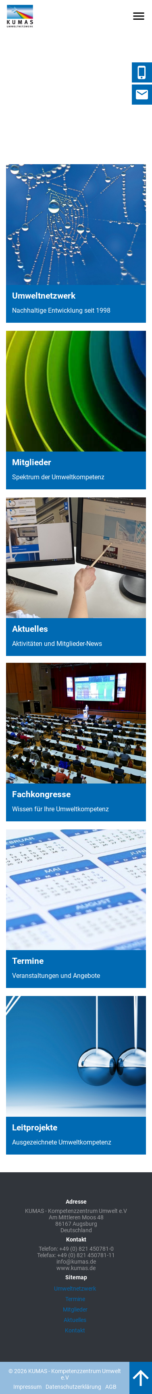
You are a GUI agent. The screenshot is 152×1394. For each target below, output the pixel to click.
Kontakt (75, 1330)
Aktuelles (75, 1320)
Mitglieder (75, 1309)
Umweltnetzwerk (75, 1288)
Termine (75, 1299)
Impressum (27, 1387)
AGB (111, 1387)
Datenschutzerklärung (73, 1387)
